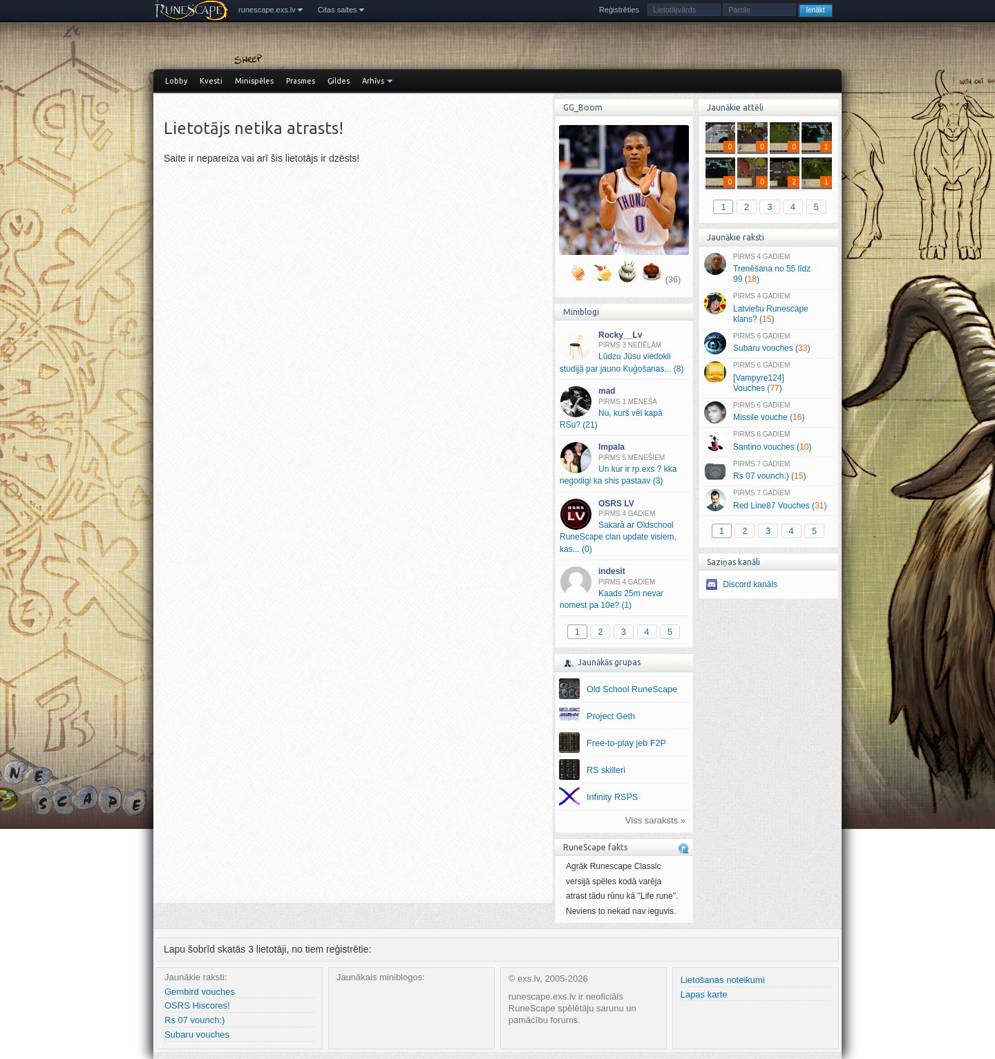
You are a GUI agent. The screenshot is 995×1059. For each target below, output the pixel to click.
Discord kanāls (750, 584)
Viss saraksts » (655, 820)
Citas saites (337, 10)
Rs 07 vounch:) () (768, 471)
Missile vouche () (768, 412)
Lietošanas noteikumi (723, 980)
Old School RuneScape (632, 689)
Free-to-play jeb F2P (626, 743)
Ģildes (339, 81)
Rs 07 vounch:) (194, 1020)
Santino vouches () (768, 441)
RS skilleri (606, 770)
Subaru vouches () (768, 343)
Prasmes (300, 81)
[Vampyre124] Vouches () (768, 377)
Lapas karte (704, 994)
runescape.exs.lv (267, 10)
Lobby (176, 81)
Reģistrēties (619, 10)
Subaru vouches (196, 1034)
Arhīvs (373, 81)
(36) (673, 280)
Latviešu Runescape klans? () (768, 308)
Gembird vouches (199, 991)
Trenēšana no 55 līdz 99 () (768, 269)
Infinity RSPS (612, 797)
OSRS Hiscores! (197, 1005)
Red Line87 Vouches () (768, 500)
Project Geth (611, 716)
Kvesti (211, 81)
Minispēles (254, 81)
